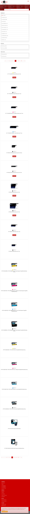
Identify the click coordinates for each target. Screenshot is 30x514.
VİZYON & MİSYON (3, 485)
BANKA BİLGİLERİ (3, 505)
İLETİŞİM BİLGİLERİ (3, 504)
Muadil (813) (5, 54)
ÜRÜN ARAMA (3, 496)
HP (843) (4, 15)
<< (5, 60)
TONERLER (2, 492)
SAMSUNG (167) (5, 29)
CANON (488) (5, 19)
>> (24, 60)
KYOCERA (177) (5, 27)
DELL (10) (4, 39)
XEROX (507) (5, 17)
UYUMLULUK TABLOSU (4, 495)
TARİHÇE (2, 484)
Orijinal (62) (4, 56)
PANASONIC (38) (5, 35)
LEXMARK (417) (5, 23)
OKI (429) (4, 21)
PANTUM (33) (5, 37)
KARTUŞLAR (2, 491)
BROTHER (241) (5, 25)
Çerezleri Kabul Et (4, 511)
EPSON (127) (5, 31)
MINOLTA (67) (5, 33)
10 (21, 60)
